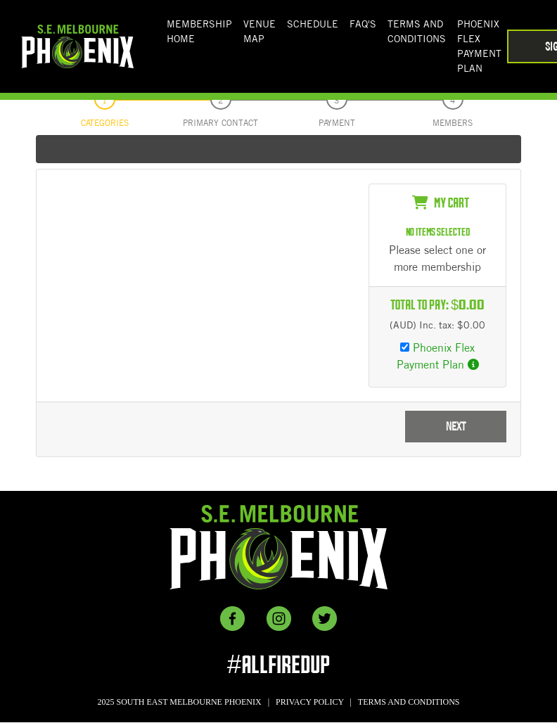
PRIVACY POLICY (310, 702)
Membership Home (199, 31)
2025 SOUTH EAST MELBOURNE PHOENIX (180, 702)
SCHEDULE (312, 24)
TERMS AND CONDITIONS (409, 702)
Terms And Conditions (417, 31)
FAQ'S (363, 24)
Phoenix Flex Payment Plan (479, 46)
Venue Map (259, 31)
